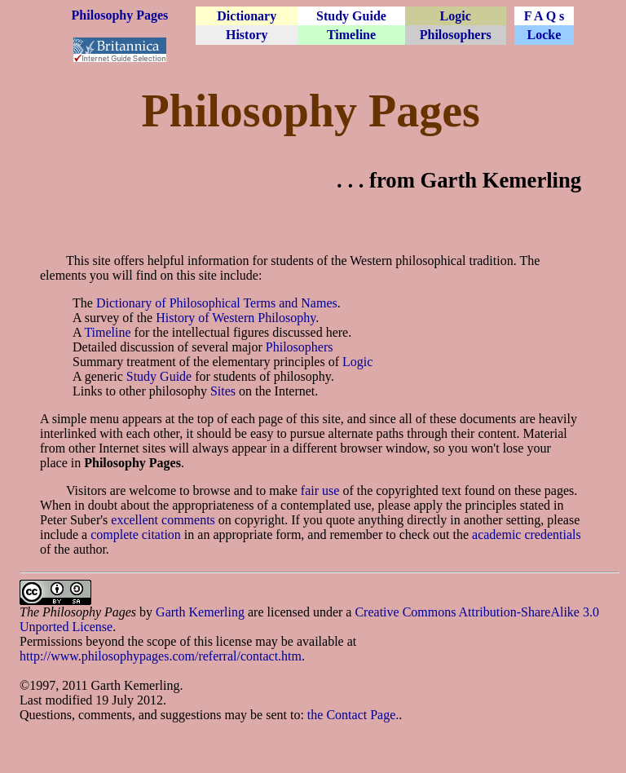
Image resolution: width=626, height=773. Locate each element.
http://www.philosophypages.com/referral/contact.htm (161, 656)
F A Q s (544, 16)
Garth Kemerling (200, 612)
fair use (320, 490)
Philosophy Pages (120, 15)
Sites (223, 391)
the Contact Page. (353, 715)
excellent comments (163, 520)
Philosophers (456, 35)
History (247, 35)
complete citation (135, 534)
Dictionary (246, 16)
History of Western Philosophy (235, 318)
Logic (455, 16)
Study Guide (351, 16)
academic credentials (526, 534)
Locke (544, 35)
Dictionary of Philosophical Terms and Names (216, 303)
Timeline (351, 35)
